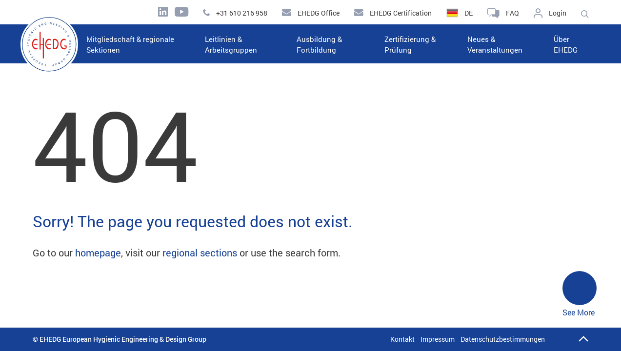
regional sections (199, 252)
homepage (98, 252)
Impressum (438, 339)
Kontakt (402, 339)
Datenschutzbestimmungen (503, 339)
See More (579, 294)
